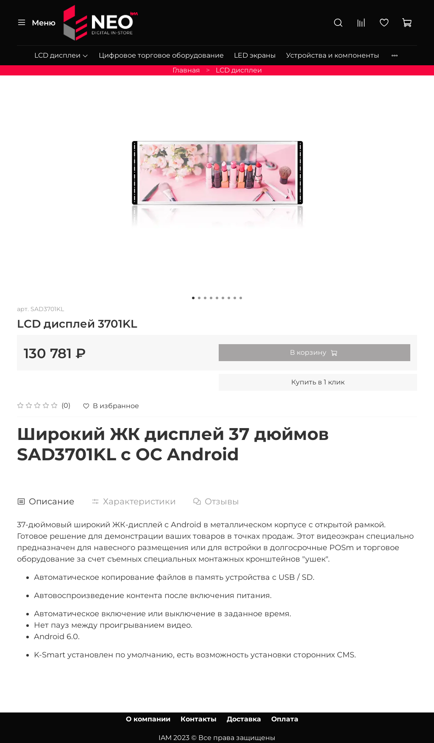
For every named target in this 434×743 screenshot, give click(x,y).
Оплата (284, 719)
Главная (186, 70)
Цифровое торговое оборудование (161, 55)
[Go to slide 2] (199, 298)
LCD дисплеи (61, 55)
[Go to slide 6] (223, 298)
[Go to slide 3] (205, 298)
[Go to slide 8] (235, 298)
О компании (148, 719)
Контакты (199, 719)
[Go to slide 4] (211, 298)
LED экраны (255, 55)
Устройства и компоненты (332, 55)
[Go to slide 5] (217, 298)
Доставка (244, 719)
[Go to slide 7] (229, 298)
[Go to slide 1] (193, 298)
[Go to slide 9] (240, 298)
